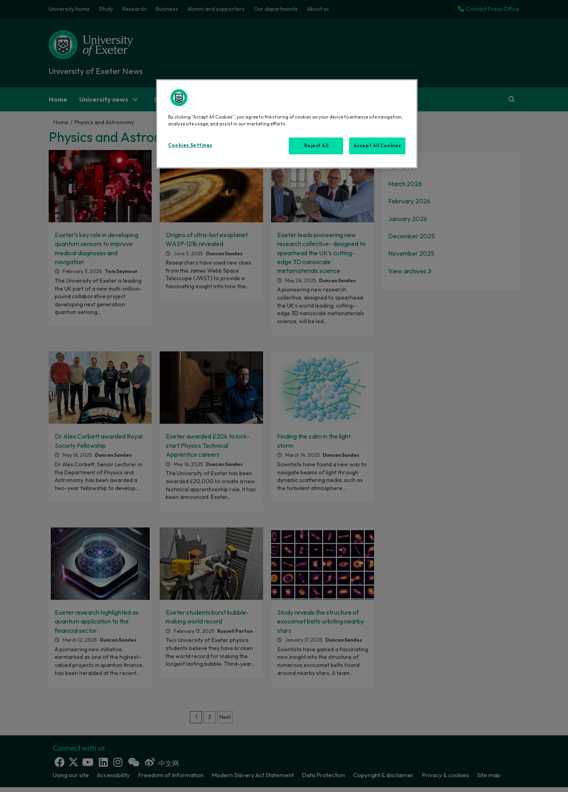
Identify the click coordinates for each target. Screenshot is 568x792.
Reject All (316, 145)
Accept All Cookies (377, 145)
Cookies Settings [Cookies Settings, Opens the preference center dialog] (190, 145)
